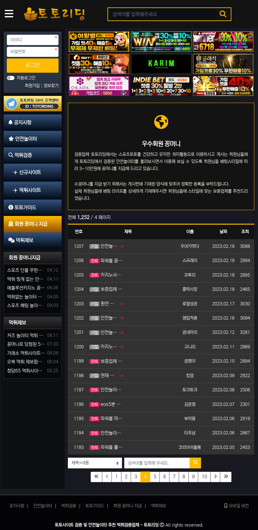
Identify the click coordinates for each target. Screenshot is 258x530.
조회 (245, 231)
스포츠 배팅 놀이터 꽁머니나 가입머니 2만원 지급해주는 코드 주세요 (26, 305)
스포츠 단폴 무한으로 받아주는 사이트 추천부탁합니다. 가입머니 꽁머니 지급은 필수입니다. (26, 270)
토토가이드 (94, 505)
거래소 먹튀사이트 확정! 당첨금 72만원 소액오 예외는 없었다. (26, 353)
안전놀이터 (42, 505)
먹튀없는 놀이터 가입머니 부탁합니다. (26, 296)
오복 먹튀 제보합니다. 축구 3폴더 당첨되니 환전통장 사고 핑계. (26, 361)
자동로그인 (26, 77)
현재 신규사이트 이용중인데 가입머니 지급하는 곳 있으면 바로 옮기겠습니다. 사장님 (104, 375)
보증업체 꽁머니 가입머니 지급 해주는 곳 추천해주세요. (106, 289)
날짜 (223, 231)
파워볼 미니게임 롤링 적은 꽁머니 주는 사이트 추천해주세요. (106, 418)
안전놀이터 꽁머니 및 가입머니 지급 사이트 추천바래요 (106, 389)
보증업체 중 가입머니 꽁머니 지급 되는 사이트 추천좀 (106, 361)
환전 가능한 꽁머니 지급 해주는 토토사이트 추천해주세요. (104, 303)
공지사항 (16, 505)
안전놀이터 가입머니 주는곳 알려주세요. (106, 433)
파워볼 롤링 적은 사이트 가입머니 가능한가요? (106, 447)
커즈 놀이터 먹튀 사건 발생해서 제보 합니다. (26, 335)
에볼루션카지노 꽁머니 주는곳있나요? (26, 288)
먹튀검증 (68, 505)
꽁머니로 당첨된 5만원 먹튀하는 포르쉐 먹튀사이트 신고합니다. (26, 344)
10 (204, 476)
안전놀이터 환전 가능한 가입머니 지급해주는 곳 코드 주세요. (104, 332)
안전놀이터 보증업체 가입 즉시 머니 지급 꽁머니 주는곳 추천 (104, 318)
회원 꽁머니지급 (24, 258)
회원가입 (33, 85)
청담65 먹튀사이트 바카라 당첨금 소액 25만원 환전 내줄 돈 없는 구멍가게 (26, 370)
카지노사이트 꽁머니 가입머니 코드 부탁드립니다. (104, 346)
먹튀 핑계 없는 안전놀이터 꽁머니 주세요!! (26, 279)
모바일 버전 (236, 505)
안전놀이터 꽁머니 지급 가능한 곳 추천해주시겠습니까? (104, 246)
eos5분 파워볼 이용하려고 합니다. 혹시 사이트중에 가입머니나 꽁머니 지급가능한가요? (106, 404)
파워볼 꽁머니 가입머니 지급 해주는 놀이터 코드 (106, 260)
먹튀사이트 (27, 190)
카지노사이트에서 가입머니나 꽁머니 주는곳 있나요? (106, 275)
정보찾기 (51, 85)
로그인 (32, 65)
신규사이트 (27, 172)
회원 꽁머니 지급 (127, 505)
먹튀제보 (17, 322)
